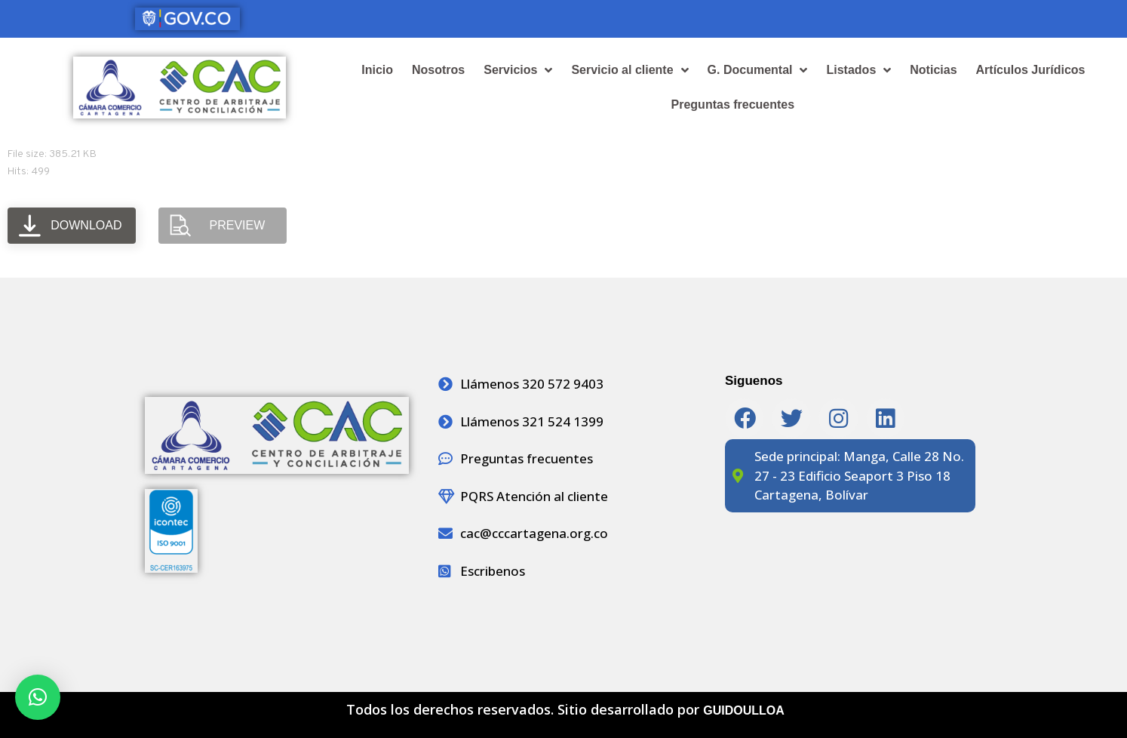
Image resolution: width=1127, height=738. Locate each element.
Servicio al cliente (629, 70)
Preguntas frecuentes (733, 104)
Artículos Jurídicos (1031, 69)
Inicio (377, 69)
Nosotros (438, 69)
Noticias (933, 69)
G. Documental (758, 70)
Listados (858, 70)
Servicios (518, 70)
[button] (37, 697)
